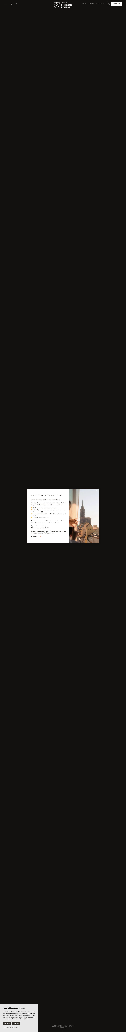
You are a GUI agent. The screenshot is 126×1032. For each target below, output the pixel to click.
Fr (16, 4)
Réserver (116, 4)
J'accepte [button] (7, 1023)
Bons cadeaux (100, 4)
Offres (91, 4)
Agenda (84, 4)
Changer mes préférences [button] (11, 1027)
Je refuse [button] (16, 1023)
